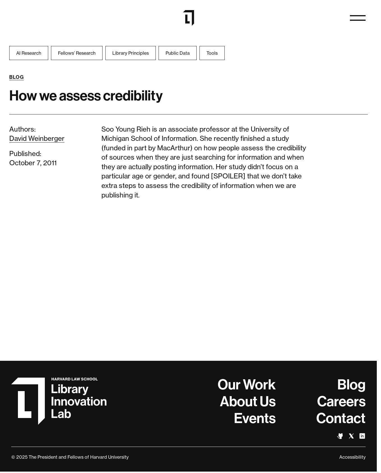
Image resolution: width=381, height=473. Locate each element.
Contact (341, 418)
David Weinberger (36, 138)
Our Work (247, 384)
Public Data (178, 53)
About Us (248, 401)
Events (255, 418)
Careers (341, 401)
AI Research (28, 53)
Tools (212, 53)
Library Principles (130, 53)
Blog (16, 77)
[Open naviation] (358, 18)
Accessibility (352, 457)
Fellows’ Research (77, 53)
